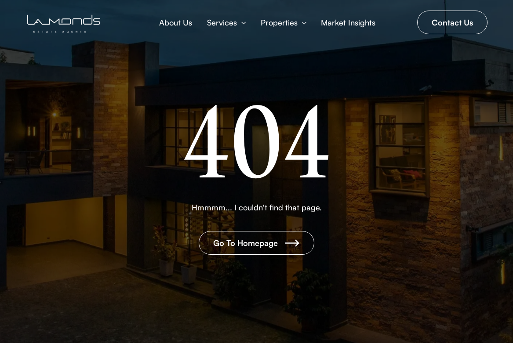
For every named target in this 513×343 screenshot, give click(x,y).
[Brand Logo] (64, 23)
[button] (226, 23)
